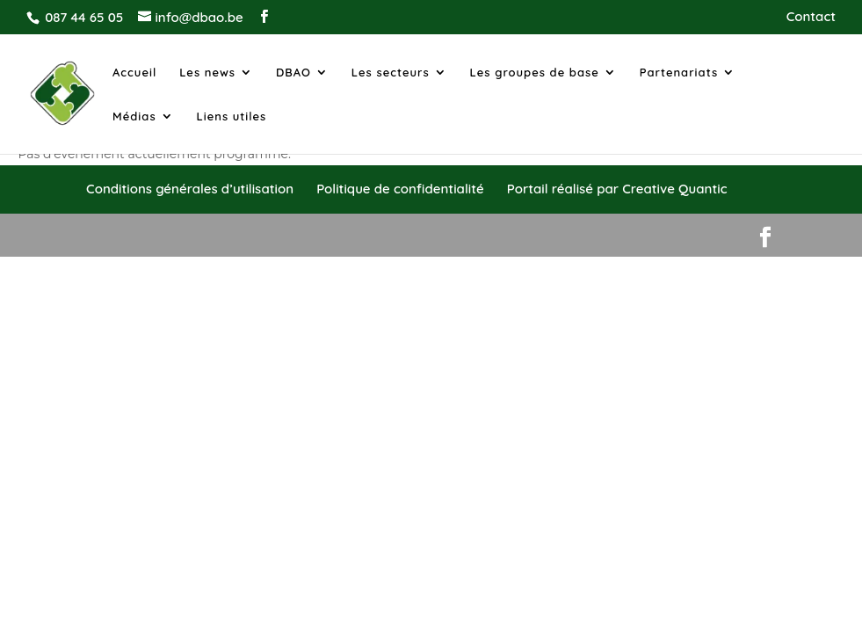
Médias (134, 116)
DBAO (293, 72)
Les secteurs (390, 72)
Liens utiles (232, 116)
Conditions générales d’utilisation (189, 188)
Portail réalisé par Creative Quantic (617, 188)
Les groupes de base (534, 72)
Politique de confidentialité (399, 188)
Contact (811, 17)
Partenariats (679, 72)
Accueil (134, 72)
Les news (207, 72)
